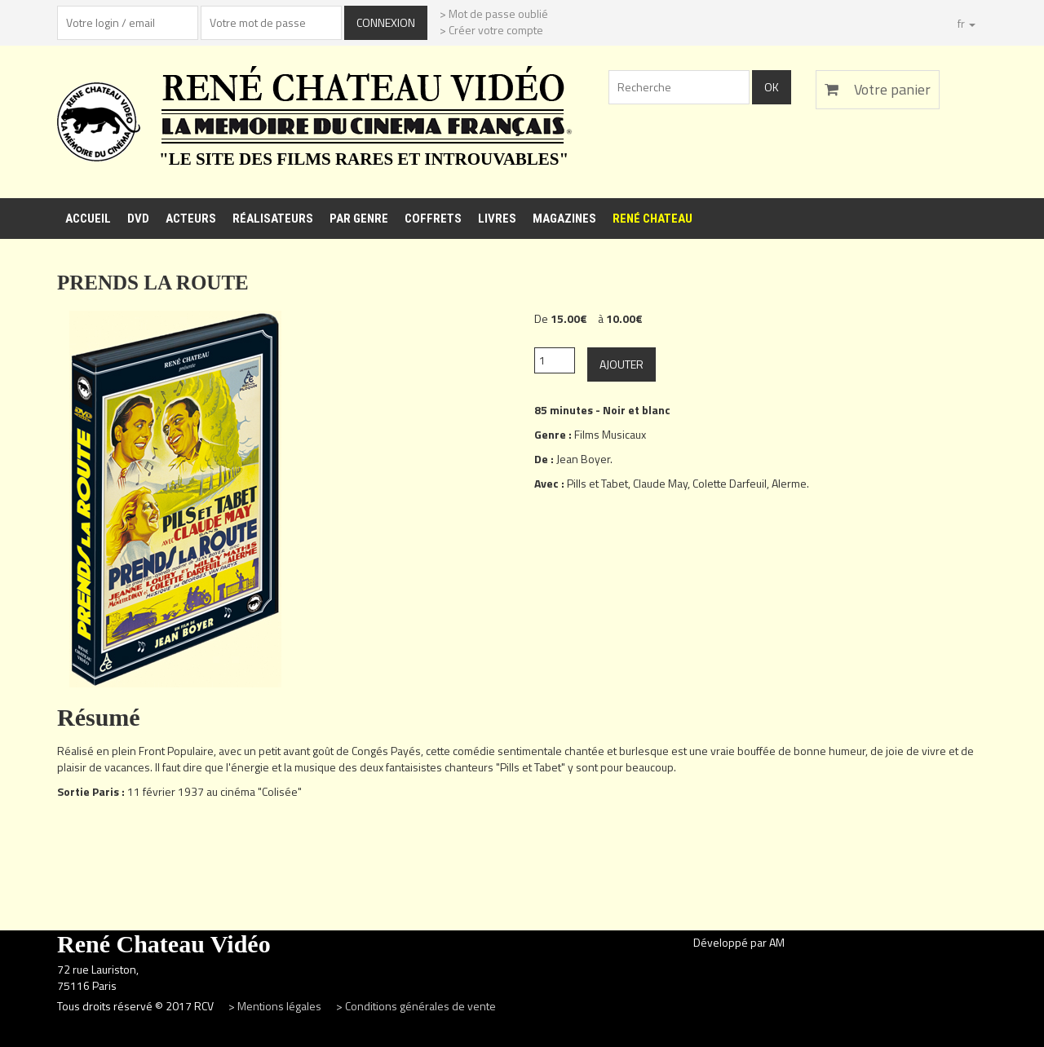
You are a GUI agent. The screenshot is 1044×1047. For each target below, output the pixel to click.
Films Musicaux (610, 434)
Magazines (564, 218)
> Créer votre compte (491, 29)
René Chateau (652, 218)
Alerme (789, 483)
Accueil (88, 218)
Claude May (660, 483)
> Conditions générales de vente (416, 1005)
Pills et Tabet (597, 483)
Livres (497, 218)
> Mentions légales (276, 1005)
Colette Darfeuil (729, 483)
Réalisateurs (272, 218)
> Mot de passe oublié (494, 13)
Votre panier (878, 89)
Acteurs (191, 218)
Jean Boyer (583, 458)
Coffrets (433, 218)
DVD (138, 218)
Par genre (359, 218)
